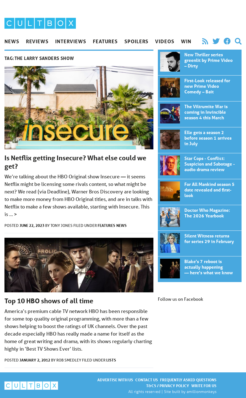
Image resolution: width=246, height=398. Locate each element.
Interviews (70, 41)
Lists (111, 360)
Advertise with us (115, 379)
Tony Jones (61, 225)
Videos (164, 41)
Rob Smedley (69, 360)
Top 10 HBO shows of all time (48, 301)
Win (186, 41)
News (11, 41)
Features (105, 41)
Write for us (203, 385)
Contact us (146, 379)
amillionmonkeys (201, 391)
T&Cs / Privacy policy (167, 385)
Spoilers (136, 41)
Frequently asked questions (188, 379)
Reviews (37, 41)
